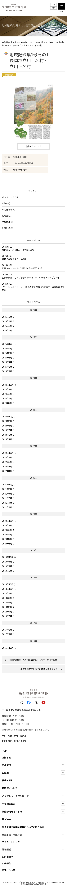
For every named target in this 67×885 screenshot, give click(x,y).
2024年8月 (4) (8, 393)
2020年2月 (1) (8, 539)
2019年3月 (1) (8, 570)
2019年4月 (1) (8, 566)
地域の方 (6, 819)
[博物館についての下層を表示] (63, 788)
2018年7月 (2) (8, 597)
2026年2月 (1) (8, 330)
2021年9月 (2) (8, 489)
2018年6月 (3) (8, 602)
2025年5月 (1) (8, 357)
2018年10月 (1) (9, 588)
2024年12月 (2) (9, 384)
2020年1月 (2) (8, 543)
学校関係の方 (8, 803)
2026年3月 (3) (8, 325)
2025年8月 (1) (8, 353)
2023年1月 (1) (8, 439)
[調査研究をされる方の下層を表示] (63, 811)
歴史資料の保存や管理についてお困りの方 (23, 827)
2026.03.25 (33, 276)
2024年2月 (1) (8, 403)
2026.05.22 (33, 248)
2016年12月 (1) (9, 647)
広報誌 (5, 215)
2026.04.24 (33, 257)
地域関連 (6, 221)
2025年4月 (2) (8, 362)
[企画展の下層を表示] (63, 772)
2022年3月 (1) (8, 466)
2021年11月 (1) (9, 484)
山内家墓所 (7, 856)
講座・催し (7, 780)
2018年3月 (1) (8, 616)
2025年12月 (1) (9, 343)
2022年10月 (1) (9, 452)
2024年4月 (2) (8, 398)
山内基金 (6, 863)
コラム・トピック (11, 842)
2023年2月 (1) (8, 434)
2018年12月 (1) (9, 584)
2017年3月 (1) (8, 629)
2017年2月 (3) (8, 634)
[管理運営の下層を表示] (63, 849)
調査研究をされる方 (12, 811)
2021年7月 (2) (8, 493)
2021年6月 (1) (8, 498)
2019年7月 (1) (8, 561)
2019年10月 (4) (9, 557)
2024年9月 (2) (8, 389)
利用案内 (6, 764)
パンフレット (8, 197)
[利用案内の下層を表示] (63, 765)
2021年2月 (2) (8, 507)
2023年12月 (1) (9, 416)
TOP (4, 750)
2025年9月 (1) (8, 348)
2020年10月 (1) (9, 520)
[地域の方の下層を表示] (63, 819)
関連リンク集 (8, 870)
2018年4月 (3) (8, 611)
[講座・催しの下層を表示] (63, 780)
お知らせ (6, 757)
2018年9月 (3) (8, 593)
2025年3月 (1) (8, 366)
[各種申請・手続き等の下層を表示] (63, 835)
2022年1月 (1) (8, 471)
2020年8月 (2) (8, 525)
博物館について (10, 788)
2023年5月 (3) (8, 425)
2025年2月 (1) (8, 371)
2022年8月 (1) (8, 457)
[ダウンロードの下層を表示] (63, 796)
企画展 (5, 772)
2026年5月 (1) (8, 316)
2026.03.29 (33, 267)
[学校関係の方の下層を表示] (63, 804)
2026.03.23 (33, 286)
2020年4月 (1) (8, 534)
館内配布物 (7, 209)
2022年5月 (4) (8, 461)
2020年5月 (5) (8, 529)
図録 (4, 203)
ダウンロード (35, 146)
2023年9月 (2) (8, 421)
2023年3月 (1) (8, 430)
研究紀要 (6, 228)
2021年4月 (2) (8, 502)
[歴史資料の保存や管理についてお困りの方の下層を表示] (63, 827)
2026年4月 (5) (8, 321)
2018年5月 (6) (8, 607)
